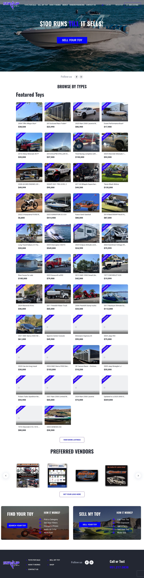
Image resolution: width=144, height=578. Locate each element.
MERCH (65, 5)
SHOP (52, 565)
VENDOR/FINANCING (76, 5)
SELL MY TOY (43, 5)
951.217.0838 (119, 567)
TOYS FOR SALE (30, 5)
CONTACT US (91, 5)
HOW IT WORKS (55, 5)
